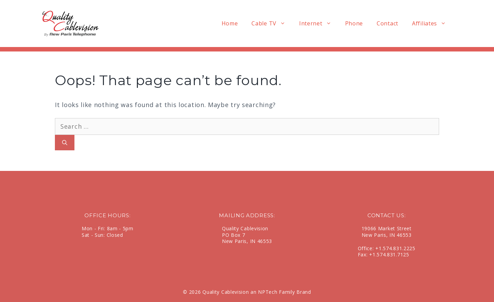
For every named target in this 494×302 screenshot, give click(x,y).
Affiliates (432, 23)
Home (230, 23)
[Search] (64, 142)
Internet (318, 23)
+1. (379, 248)
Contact (387, 23)
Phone (354, 23)
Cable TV (271, 23)
